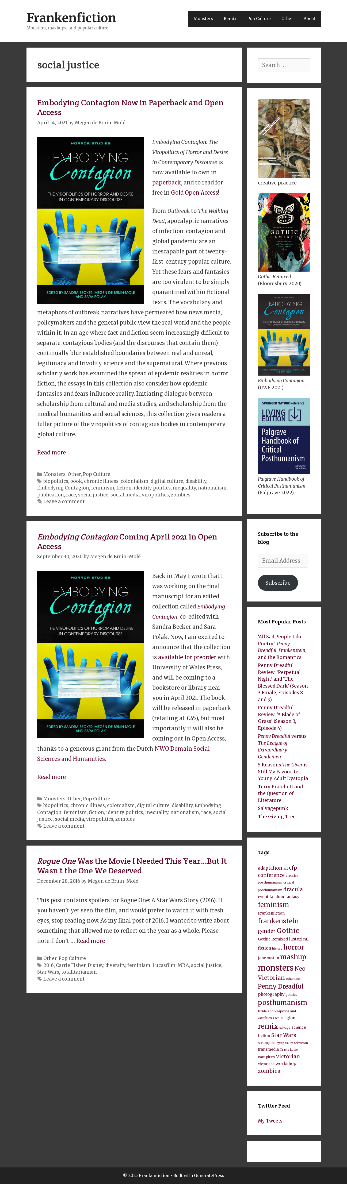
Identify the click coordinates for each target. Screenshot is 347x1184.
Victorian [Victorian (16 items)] (288, 1056)
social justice (93, 495)
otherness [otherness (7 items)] (293, 979)
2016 (48, 965)
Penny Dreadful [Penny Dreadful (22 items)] (281, 986)
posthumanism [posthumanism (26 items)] (282, 1002)
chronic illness (101, 481)
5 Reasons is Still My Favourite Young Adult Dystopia (283, 771)
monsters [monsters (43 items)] (275, 968)
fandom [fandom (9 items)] (276, 896)
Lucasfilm (164, 965)
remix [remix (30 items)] (268, 1026)
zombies (180, 495)
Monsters (203, 18)
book (76, 481)
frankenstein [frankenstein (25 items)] (278, 921)
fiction (124, 488)
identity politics (152, 488)
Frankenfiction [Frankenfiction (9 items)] (271, 913)
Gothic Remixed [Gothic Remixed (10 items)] (273, 939)
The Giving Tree (277, 817)
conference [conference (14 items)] (271, 875)
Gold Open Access (194, 192)
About (309, 18)
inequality (184, 488)
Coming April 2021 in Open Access (127, 541)
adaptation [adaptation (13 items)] (270, 868)
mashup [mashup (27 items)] (293, 957)
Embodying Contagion (63, 488)
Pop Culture (259, 18)
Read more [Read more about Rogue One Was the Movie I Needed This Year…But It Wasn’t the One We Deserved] (90, 941)
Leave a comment (64, 501)
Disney (95, 965)
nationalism (212, 488)
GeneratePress (209, 1175)
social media (125, 495)
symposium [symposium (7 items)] (285, 1043)
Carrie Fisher (71, 965)
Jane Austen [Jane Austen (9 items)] (268, 958)
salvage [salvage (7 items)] (284, 1027)
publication (50, 495)
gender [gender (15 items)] (267, 931)
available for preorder (187, 657)
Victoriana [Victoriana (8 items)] (266, 1064)
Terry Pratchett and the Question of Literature (280, 793)
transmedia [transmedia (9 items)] (268, 1049)
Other (287, 18)
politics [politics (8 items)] (291, 995)
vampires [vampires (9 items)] (266, 1057)
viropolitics (155, 495)
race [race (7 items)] (276, 1018)
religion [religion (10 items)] (287, 1017)
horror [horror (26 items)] (293, 947)
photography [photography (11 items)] (271, 994)
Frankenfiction (71, 17)
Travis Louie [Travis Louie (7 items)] (289, 1049)
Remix (230, 18)
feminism (102, 488)
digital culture (167, 481)
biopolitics (55, 481)
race (71, 495)
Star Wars (48, 972)
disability (195, 481)
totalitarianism (79, 972)
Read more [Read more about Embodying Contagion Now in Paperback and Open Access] (51, 452)
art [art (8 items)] (285, 868)
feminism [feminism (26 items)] (273, 905)
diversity (115, 965)
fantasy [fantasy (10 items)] (292, 896)
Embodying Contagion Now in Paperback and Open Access (130, 107)
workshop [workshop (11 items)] (286, 1063)
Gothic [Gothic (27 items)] (288, 931)
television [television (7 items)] (301, 1043)
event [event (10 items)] (263, 896)
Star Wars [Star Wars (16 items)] (283, 1035)
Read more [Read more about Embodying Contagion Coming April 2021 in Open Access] (51, 777)
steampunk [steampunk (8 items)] (267, 1043)
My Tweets (270, 1121)
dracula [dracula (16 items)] (293, 889)
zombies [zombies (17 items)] (269, 1071)
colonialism (134, 481)
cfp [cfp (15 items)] (293, 868)
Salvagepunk (273, 808)
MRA (183, 965)
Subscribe (278, 583)
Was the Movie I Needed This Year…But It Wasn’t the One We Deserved (132, 866)
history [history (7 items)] (277, 948)
